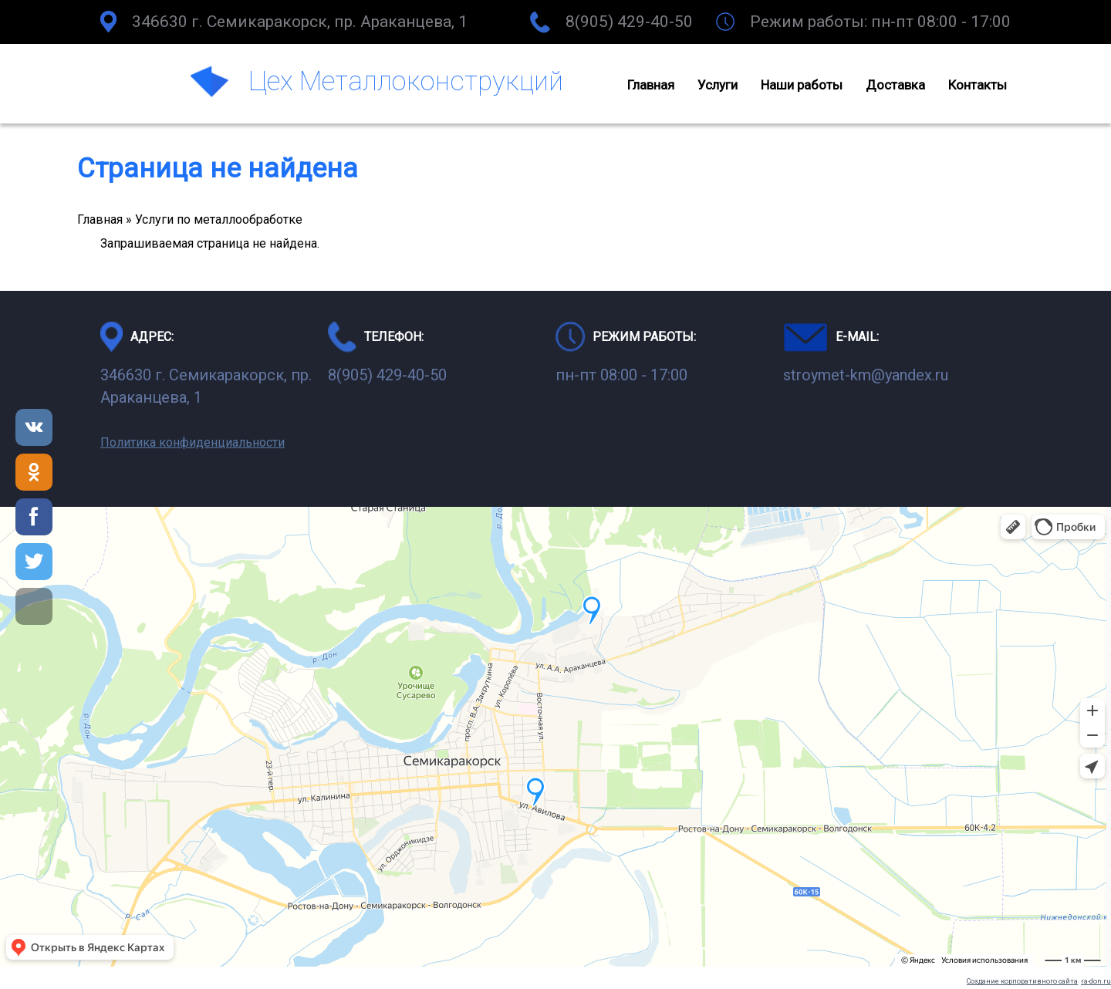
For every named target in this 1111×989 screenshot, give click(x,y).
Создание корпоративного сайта (1022, 981)
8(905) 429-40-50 (629, 21)
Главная (650, 85)
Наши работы (802, 85)
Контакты (977, 85)
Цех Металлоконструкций (405, 81)
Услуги (717, 85)
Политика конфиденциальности (192, 442)
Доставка (895, 85)
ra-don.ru (1096, 981)
